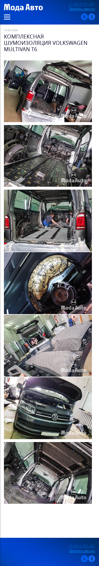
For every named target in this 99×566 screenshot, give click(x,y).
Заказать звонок (82, 9)
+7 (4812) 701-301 (81, 4)
